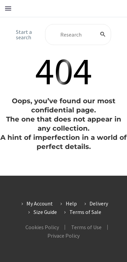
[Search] (78, 34)
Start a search (24, 34)
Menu (8, 8)
